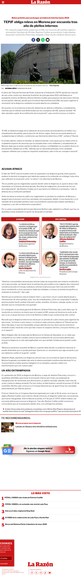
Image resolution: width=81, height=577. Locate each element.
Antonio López (11, 88)
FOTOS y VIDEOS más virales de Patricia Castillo (24, 498)
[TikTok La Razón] (45, 573)
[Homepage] (40, 2)
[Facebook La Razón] (33, 40)
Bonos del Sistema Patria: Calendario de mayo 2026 (26, 524)
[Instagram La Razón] (41, 573)
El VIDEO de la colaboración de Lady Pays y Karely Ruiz (27, 518)
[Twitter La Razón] (38, 40)
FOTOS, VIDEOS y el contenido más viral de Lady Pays (26, 504)
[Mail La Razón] (48, 40)
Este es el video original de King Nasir (20, 511)
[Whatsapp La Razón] (43, 40)
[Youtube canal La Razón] (50, 573)
